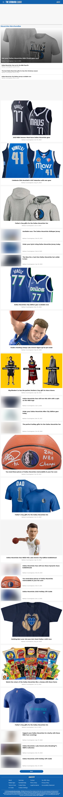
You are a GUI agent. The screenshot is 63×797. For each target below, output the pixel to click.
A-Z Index (11, 787)
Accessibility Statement (48, 785)
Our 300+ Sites (46, 780)
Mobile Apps (12, 782)
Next (31, 771)
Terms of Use (12, 785)
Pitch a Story (33, 782)
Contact (32, 780)
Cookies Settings (23, 787)
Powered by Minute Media (14, 791)
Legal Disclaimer (34, 785)
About (10, 780)
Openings (21, 780)
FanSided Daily (22, 782)
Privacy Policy (45, 782)
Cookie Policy (22, 785)
